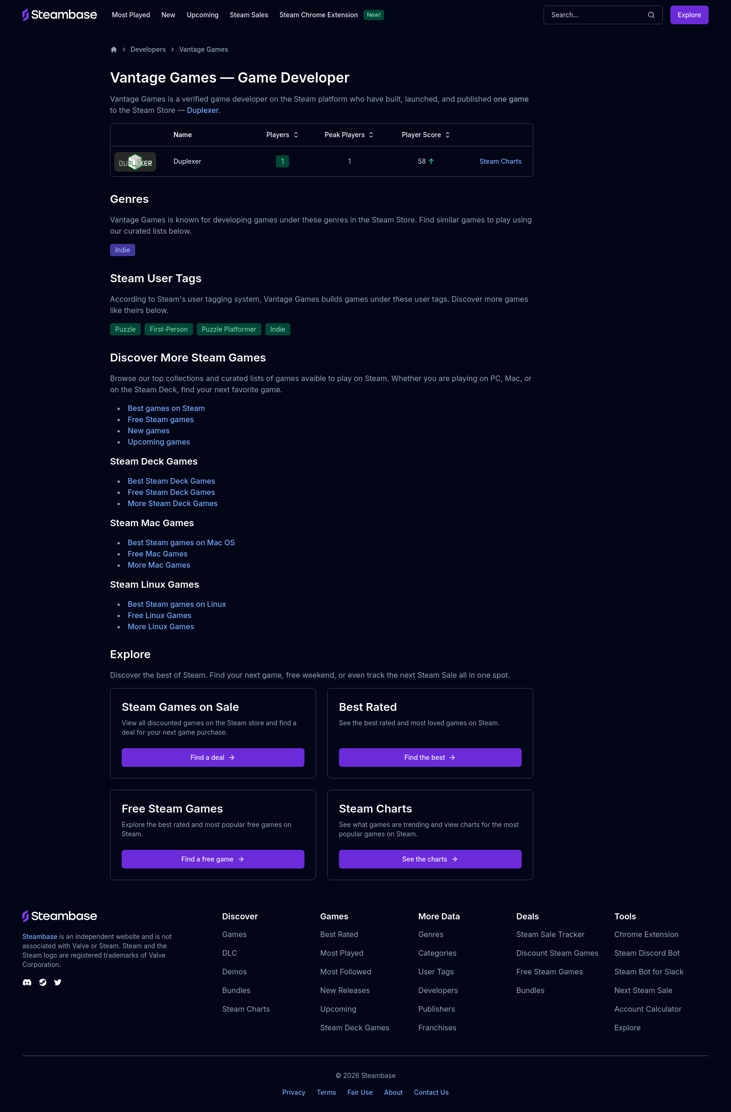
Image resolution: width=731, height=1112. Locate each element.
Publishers (436, 1009)
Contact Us (431, 1092)
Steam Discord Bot (647, 953)
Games (234, 934)
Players (283, 134)
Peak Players (350, 134)
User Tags (436, 971)
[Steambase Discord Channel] (27, 982)
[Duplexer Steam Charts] (135, 161)
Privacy (293, 1092)
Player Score (427, 134)
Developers (148, 49)
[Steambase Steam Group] (43, 982)
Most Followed (346, 971)
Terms (326, 1092)
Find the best (430, 757)
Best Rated (339, 934)
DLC (229, 953)
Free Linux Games (160, 615)
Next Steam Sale (643, 990)
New (168, 15)
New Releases (345, 990)
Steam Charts (246, 1009)
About (393, 1092)
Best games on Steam (166, 408)
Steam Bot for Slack (649, 971)
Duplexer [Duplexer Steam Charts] (187, 161)
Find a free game (213, 859)
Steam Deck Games (354, 1027)
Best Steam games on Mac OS (181, 542)
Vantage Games (203, 49)
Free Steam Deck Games (171, 492)
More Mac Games (159, 565)
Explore (689, 15)
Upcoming (202, 15)
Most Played (131, 15)
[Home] (113, 49)
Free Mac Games (157, 553)
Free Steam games (161, 419)
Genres (430, 934)
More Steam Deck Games (173, 503)
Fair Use (360, 1092)
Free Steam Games (549, 971)
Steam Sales (249, 15)
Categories (437, 953)
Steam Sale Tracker (550, 934)
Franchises (437, 1027)
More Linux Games (161, 626)
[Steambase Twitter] (58, 982)
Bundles (236, 990)
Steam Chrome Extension (318, 15)
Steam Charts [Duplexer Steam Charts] (500, 161)
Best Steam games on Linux (177, 604)
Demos (234, 971)
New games (149, 430)
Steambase (39, 936)
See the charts (430, 859)
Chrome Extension (646, 934)
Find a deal (213, 757)
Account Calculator (648, 1009)
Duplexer (203, 110)
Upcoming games (159, 441)
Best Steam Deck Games (171, 481)
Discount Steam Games (557, 953)
